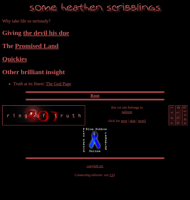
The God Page (58, 83)
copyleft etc (95, 166)
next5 (142, 121)
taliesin (127, 112)
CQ (112, 175)
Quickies (14, 58)
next (124, 121)
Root (95, 95)
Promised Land (37, 45)
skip (133, 121)
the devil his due (46, 32)
